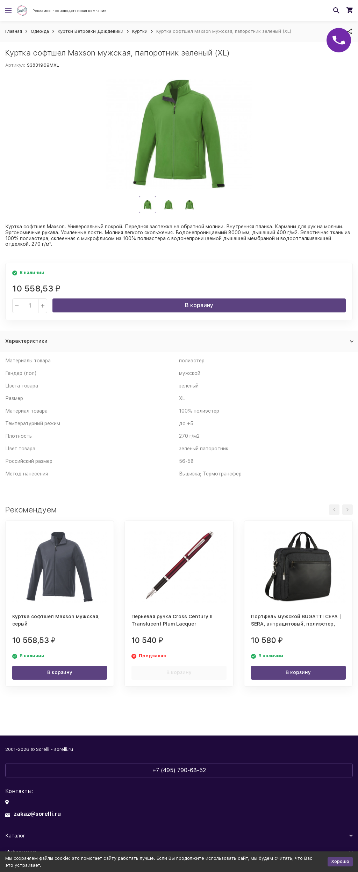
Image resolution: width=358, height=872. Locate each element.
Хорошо (340, 861)
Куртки (140, 31)
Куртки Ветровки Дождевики (90, 31)
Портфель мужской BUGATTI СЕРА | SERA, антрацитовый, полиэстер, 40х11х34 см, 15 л (296, 624)
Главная (13, 31)
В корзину (199, 305)
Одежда (40, 31)
